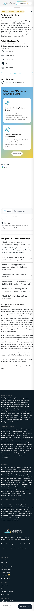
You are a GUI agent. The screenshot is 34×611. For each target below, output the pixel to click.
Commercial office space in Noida (11, 511)
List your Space (5, 578)
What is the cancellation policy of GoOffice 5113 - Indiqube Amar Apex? (16, 290)
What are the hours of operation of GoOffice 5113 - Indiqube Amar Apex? (16, 282)
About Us (4, 560)
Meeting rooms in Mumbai (15, 400)
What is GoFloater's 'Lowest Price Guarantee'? (14, 297)
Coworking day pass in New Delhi (11, 471)
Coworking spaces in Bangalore (10, 429)
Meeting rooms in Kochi (13, 413)
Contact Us (4, 585)
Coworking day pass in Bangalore (11, 467)
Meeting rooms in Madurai (14, 415)
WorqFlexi (5, 575)
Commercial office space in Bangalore (12, 505)
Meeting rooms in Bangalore (9, 398)
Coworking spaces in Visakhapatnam (12, 453)
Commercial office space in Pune (20, 515)
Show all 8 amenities (17, 74)
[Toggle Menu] (30, 3)
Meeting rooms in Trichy (15, 417)
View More (17, 153)
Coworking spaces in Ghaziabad (16, 440)
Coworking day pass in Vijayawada (11, 495)
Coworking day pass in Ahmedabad (11, 480)
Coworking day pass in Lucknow (21, 493)
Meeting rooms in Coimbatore (11, 411)
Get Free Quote (25, 606)
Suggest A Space (6, 569)
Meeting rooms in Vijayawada (10, 422)
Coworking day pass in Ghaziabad (20, 478)
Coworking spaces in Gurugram (17, 435)
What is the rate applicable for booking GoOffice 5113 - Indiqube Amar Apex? (14, 267)
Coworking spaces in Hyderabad (10, 437)
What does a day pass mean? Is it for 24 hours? (16, 275)
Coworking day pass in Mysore (10, 489)
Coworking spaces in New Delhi (10, 433)
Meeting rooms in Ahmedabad (23, 409)
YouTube (29, 544)
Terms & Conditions (7, 591)
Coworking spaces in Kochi (10, 446)
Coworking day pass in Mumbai (21, 469)
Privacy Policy (5, 594)
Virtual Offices (5, 572)
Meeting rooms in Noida (21, 402)
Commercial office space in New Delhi (18, 509)
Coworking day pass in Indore (23, 482)
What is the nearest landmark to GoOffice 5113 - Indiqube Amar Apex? (16, 243)
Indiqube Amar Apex (8, 11)
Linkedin (19, 544)
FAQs (2, 588)
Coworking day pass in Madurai (17, 487)
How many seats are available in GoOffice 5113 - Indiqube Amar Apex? (16, 258)
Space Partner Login (7, 566)
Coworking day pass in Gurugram (20, 474)
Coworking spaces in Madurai (15, 448)
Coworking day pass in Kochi (9, 484)
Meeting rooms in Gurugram (9, 404)
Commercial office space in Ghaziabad (12, 518)
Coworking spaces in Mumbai (17, 431)
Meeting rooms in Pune (16, 406)
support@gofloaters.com (12, 601)
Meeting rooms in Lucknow (21, 419)
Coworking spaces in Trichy (21, 450)
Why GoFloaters (6, 563)
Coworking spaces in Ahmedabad (11, 442)
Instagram (12, 544)
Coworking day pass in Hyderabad (11, 476)
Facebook (4, 544)
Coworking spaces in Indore (24, 444)
